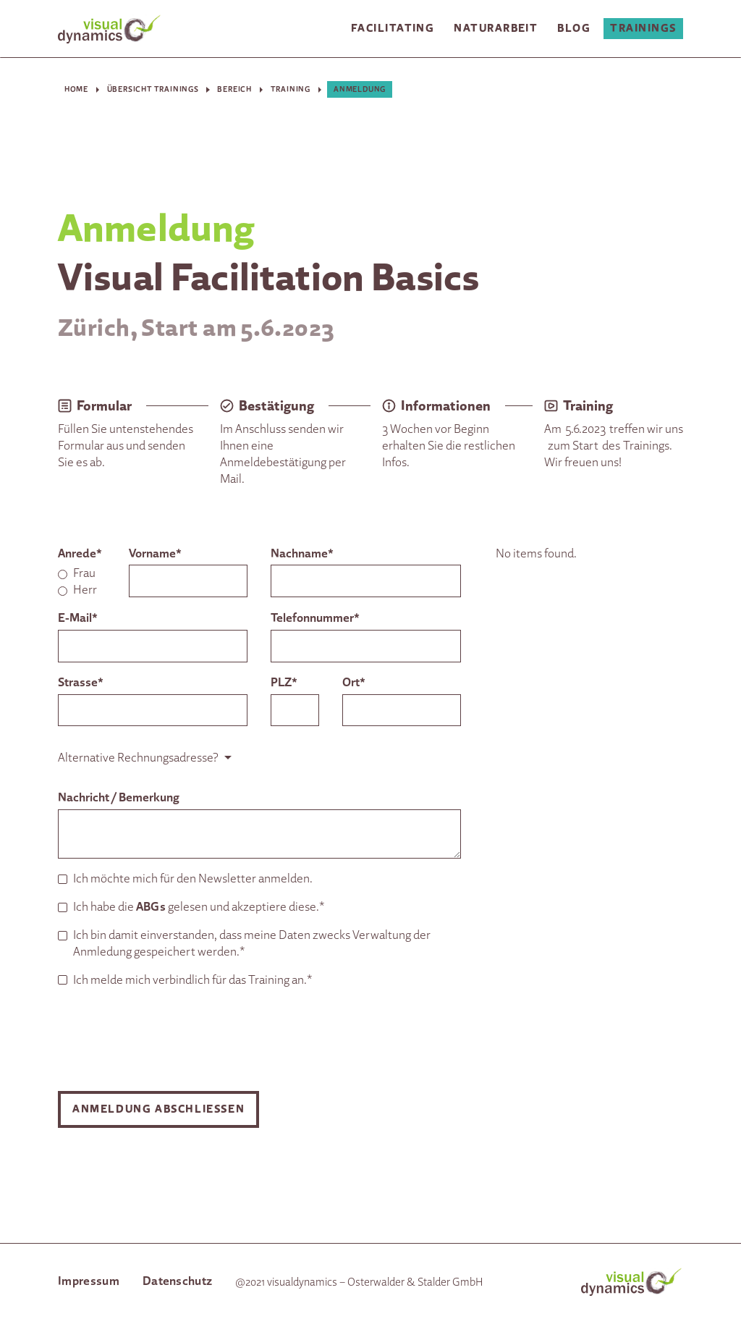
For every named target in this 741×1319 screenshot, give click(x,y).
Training (290, 88)
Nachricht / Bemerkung (118, 796)
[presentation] (168, 1039)
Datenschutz (178, 1280)
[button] (392, 29)
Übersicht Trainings (153, 88)
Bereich (234, 88)
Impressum (88, 1280)
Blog (573, 28)
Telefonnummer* (315, 617)
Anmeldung (360, 88)
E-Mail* (78, 617)
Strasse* (80, 681)
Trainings (643, 28)
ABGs (151, 906)
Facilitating (392, 28)
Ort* (353, 681)
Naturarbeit (496, 28)
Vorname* (155, 552)
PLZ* (284, 681)
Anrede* (80, 552)
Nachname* (302, 552)
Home (76, 88)
